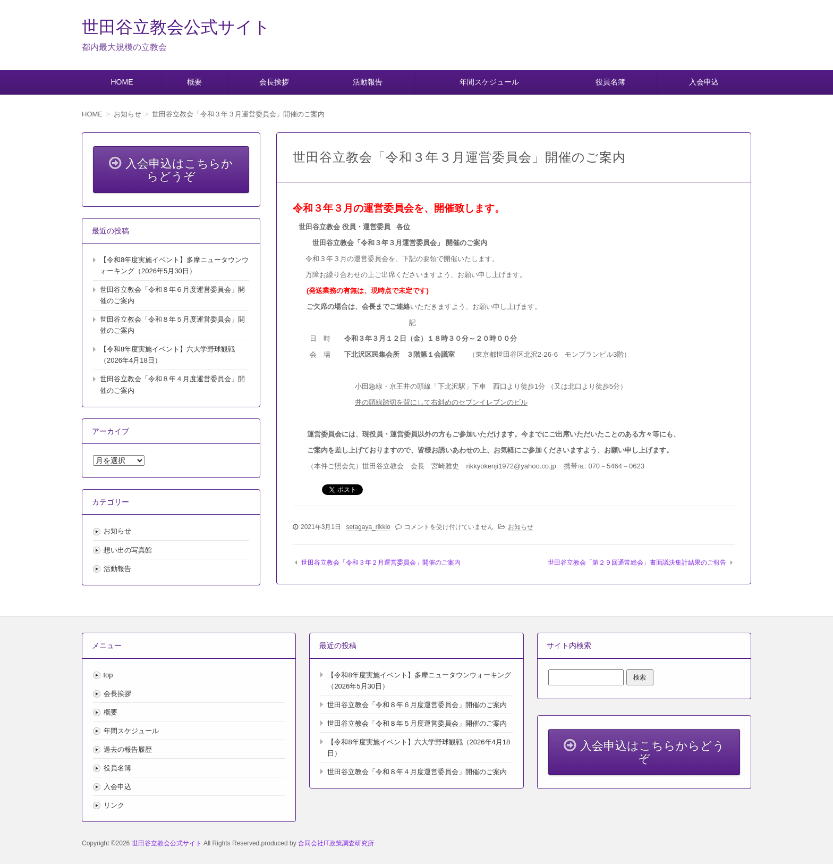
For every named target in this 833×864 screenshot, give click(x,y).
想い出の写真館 (128, 550)
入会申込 (704, 82)
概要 (194, 82)
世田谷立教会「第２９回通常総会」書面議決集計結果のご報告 (637, 562)
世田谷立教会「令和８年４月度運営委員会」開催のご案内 (417, 772)
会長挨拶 (274, 82)
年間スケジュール (489, 82)
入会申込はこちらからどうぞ (171, 169)
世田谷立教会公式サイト (176, 27)
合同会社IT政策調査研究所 (336, 843)
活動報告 (367, 82)
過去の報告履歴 (128, 749)
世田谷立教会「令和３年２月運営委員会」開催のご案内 (381, 562)
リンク (114, 805)
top (108, 675)
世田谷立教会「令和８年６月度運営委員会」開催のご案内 (417, 705)
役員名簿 (610, 82)
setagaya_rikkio (368, 527)
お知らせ (520, 527)
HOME (121, 82)
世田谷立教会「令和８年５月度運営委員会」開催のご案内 (417, 723)
